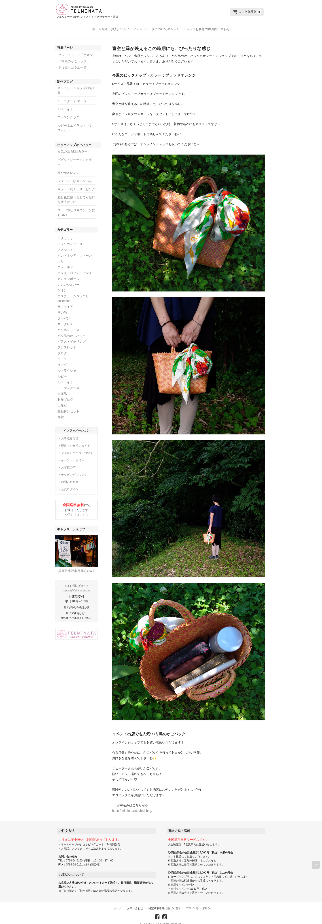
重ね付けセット (68, 406)
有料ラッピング (180, 883)
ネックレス (65, 319)
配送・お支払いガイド (103, 28)
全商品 (62, 388)
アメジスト (65, 244)
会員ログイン (69, 484)
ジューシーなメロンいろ (74, 176)
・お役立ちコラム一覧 (71, 62)
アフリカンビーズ (70, 239)
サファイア (65, 301)
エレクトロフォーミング (74, 268)
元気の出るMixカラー (72, 146)
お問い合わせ (242, 28)
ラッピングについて (74, 469)
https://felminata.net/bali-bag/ (132, 805)
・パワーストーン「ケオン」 (75, 50)
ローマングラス (68, 112)
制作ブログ (65, 394)
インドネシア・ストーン (74, 250)
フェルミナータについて (145, 28)
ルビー (62, 371)
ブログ (62, 348)
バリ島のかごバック (71, 330)
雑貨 (60, 412)
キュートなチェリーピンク (76, 184)
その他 (62, 307)
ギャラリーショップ (186, 28)
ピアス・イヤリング (71, 336)
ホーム (74, 28)
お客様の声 (217, 28)
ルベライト (65, 104)
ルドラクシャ (66, 365)
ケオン (62, 285)
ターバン (63, 313)
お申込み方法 (69, 433)
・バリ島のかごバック (71, 56)
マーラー (63, 354)
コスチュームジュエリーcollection (74, 293)
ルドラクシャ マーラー (73, 96)
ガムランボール (68, 273)
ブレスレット (66, 342)
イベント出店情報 (72, 455)
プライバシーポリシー (199, 903)
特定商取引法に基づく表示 (164, 903)
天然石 (62, 400)
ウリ (60, 256)
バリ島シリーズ (68, 325)
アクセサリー (66, 233)
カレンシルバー (68, 279)
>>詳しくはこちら (76, 509)
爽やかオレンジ (68, 167)
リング (62, 359)
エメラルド (65, 262)
